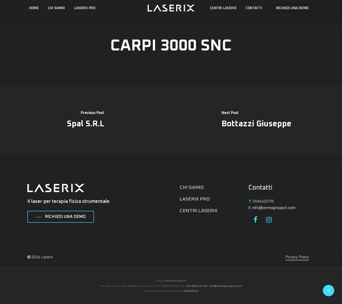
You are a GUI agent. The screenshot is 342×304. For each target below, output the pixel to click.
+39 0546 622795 (196, 286)
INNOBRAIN (191, 291)
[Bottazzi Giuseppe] (256, 119)
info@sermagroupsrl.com (273, 208)
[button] (61, 217)
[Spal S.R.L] (85, 119)
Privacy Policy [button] (297, 257)
